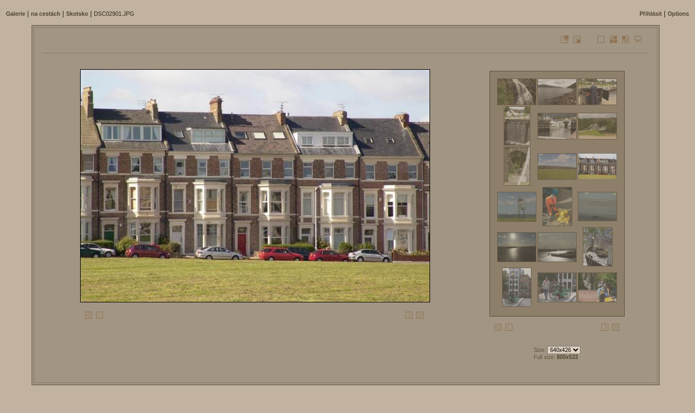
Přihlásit (650, 14)
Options (678, 14)
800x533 (567, 357)
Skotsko (77, 14)
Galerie (15, 14)
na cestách (46, 14)
